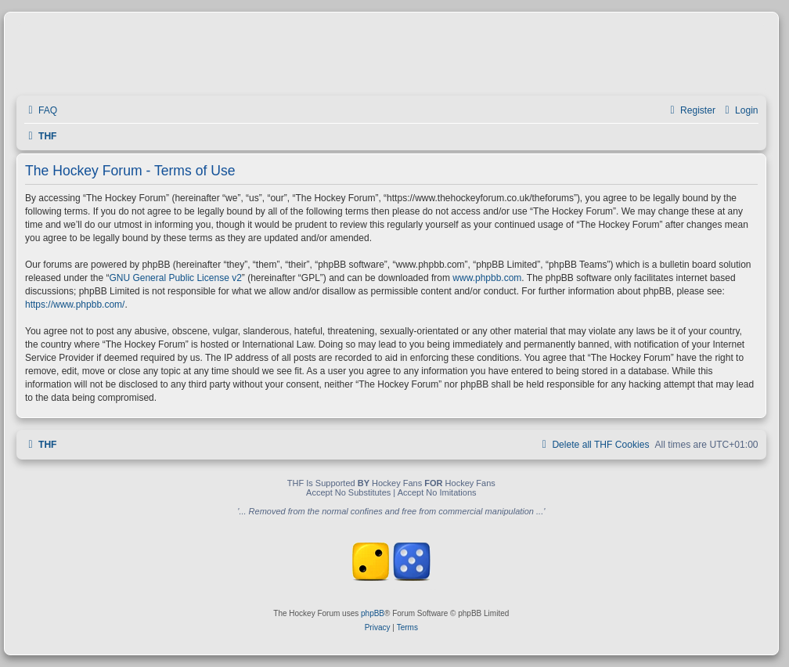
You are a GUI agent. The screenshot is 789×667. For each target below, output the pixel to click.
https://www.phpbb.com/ (74, 304)
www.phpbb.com (486, 277)
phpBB (372, 613)
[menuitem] (40, 110)
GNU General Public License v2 (175, 277)
